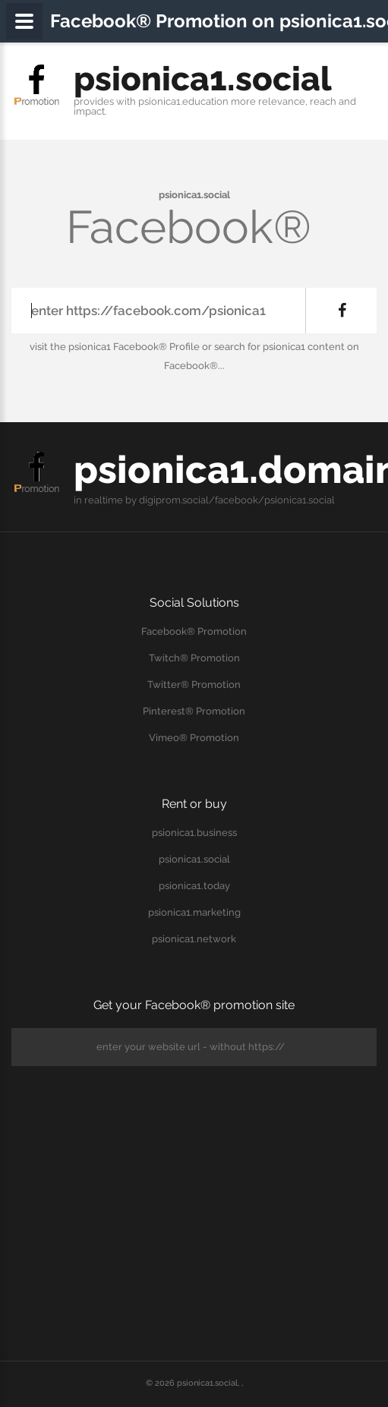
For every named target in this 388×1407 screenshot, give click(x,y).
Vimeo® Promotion (194, 737)
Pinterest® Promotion (194, 711)
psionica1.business (194, 832)
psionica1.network (194, 939)
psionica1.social (203, 78)
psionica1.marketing (194, 912)
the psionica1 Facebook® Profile (125, 346)
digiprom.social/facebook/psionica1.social (237, 500)
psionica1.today (194, 885)
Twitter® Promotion (194, 684)
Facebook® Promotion (194, 631)
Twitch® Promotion (194, 658)
